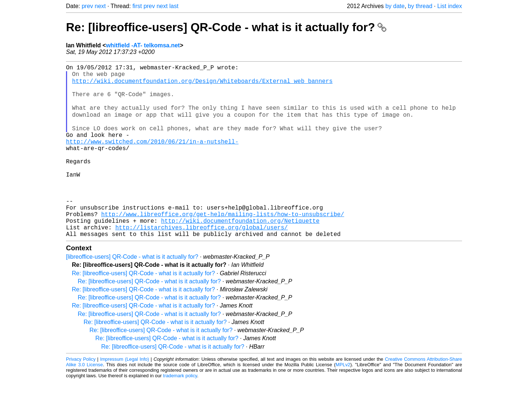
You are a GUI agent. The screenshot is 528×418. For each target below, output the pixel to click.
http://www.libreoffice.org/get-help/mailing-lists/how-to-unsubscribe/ (222, 246)
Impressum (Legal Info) (124, 396)
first (137, 6)
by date (394, 6)
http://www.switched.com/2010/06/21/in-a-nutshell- (152, 157)
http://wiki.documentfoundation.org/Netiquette (240, 254)
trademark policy (180, 412)
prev (87, 6)
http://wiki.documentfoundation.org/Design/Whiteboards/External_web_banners (202, 85)
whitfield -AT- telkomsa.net (143, 45)
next (100, 6)
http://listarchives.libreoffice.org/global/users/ (201, 262)
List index (449, 6)
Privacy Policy (81, 396)
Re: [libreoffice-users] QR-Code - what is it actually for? (226, 27)
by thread (420, 6)
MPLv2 (343, 401)
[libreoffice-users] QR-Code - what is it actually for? (132, 293)
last (174, 6)
